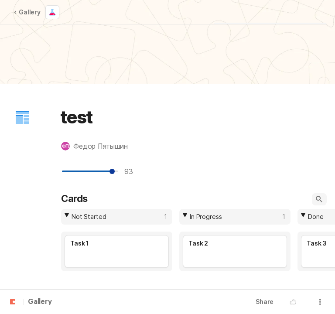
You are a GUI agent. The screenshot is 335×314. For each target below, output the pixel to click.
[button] (22, 117)
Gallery (27, 12)
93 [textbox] (130, 171)
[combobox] (116, 216)
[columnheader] (116, 217)
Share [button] (264, 301)
